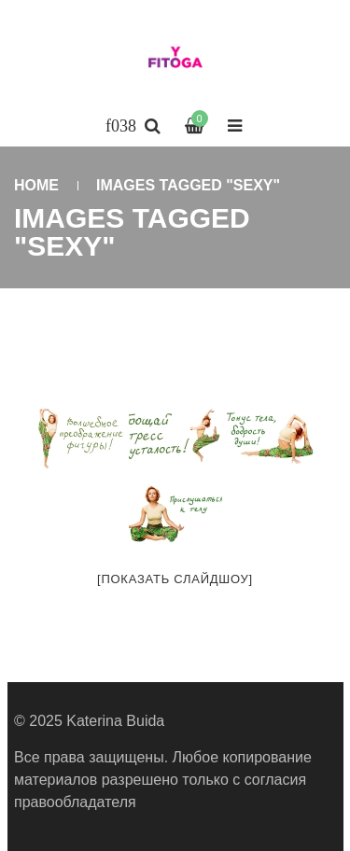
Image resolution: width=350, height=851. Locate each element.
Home (36, 185)
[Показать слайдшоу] (175, 579)
